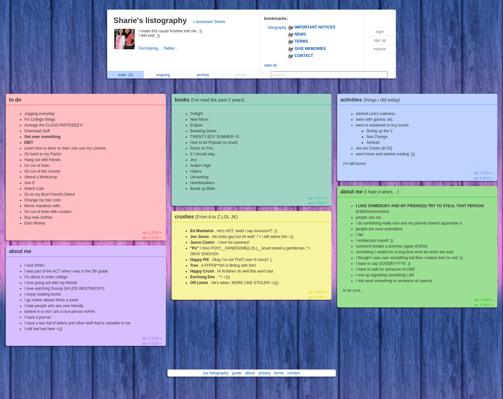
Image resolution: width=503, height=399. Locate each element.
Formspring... (151, 48)
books (211, 99)
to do (15, 99)
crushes (208, 216)
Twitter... (171, 48)
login (380, 31)
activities (371, 99)
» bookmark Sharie (209, 22)
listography (277, 27)
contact (293, 373)
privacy (264, 373)
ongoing (164, 75)
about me (20, 251)
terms (279, 373)
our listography (215, 373)
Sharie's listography (150, 20)
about (250, 373)
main (125, 75)
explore (379, 49)
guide (236, 373)
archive (204, 75)
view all (270, 65)
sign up (380, 40)
